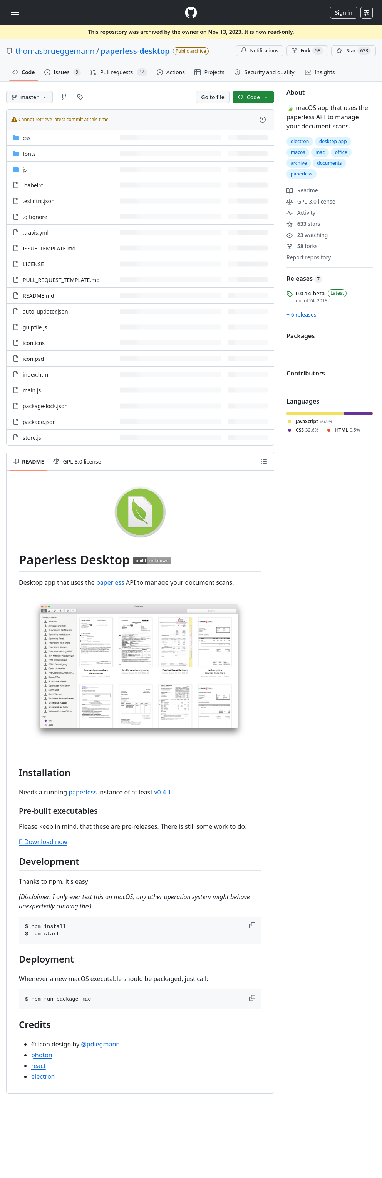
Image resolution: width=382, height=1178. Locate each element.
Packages (300, 336)
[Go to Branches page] (64, 97)
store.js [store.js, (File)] (32, 437)
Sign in (343, 12)
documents (329, 163)
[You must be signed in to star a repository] (353, 50)
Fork (307, 51)
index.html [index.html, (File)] (36, 374)
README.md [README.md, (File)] (38, 295)
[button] (253, 925)
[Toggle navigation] (15, 12)
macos (298, 152)
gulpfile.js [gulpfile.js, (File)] (35, 327)
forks (302, 246)
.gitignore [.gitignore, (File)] (35, 216)
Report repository (308, 257)
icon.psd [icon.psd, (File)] (33, 358)
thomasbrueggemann (55, 51)
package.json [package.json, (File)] (39, 421)
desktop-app (333, 141)
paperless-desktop (135, 51)
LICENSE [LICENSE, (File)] (33, 264)
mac (320, 152)
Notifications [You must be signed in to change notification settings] (259, 50)
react (38, 1065)
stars (303, 223)
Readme (302, 190)
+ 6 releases (301, 314)
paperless (110, 582)
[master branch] (29, 97)
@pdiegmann (100, 1044)
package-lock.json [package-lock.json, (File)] (45, 406)
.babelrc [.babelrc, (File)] (33, 185)
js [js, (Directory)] (25, 169)
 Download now (43, 842)
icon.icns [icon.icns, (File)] (34, 343)
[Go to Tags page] (80, 97)
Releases (304, 278)
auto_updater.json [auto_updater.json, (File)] (45, 311)
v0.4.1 (162, 792)
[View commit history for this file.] (262, 119)
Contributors (305, 373)
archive (299, 163)
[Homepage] (191, 12)
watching (307, 235)
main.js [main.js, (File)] (32, 390)
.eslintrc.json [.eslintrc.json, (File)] (39, 201)
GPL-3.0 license (310, 201)
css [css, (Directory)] (26, 138)
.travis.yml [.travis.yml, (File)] (36, 232)
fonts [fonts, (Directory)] (29, 153)
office (341, 152)
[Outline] (264, 461)
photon (41, 1055)
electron (43, 1076)
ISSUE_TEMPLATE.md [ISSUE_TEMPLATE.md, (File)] (49, 248)
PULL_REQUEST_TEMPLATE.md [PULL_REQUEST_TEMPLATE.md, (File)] (61, 280)
